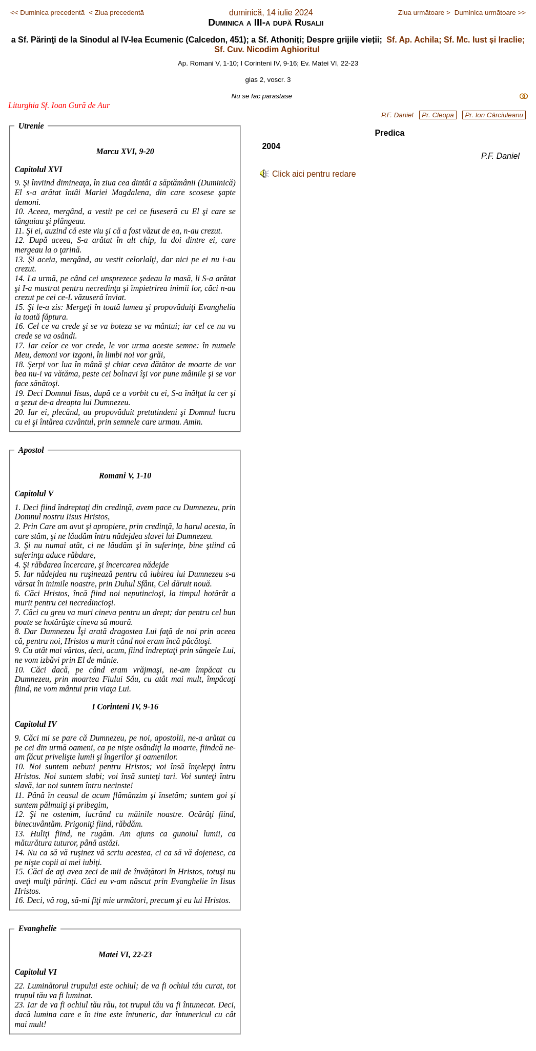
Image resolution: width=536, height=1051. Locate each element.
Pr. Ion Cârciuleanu (494, 115)
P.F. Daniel (397, 115)
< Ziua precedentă (116, 12)
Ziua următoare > (424, 12)
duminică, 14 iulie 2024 (271, 12)
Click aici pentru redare (314, 174)
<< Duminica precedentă (47, 12)
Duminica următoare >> (490, 12)
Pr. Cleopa (437, 115)
